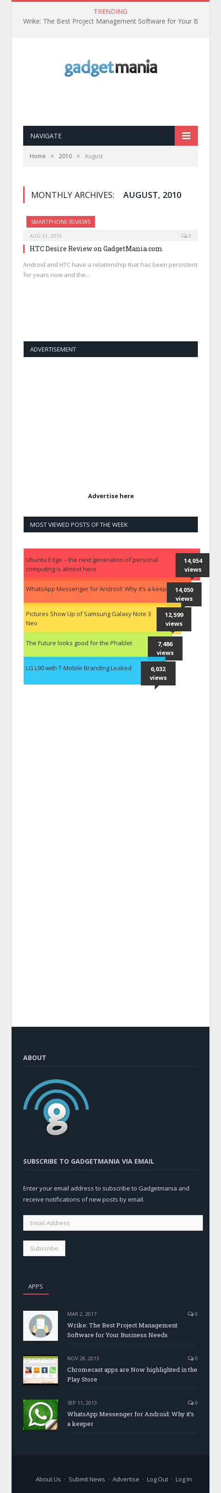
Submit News (87, 1479)
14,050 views (184, 594)
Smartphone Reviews (60, 222)
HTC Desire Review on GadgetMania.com (96, 248)
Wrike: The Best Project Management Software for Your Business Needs (118, 21)
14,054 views (193, 565)
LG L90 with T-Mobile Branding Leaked (79, 668)
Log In (184, 1479)
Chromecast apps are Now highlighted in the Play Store (132, 1374)
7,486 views (165, 648)
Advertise (126, 1479)
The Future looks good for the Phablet (79, 643)
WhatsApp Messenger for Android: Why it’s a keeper (99, 589)
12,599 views (174, 619)
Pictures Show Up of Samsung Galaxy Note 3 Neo (88, 618)
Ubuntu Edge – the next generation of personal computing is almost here (92, 564)
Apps (35, 1286)
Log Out (157, 1479)
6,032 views (158, 673)
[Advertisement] (122, 101)
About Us (48, 1479)
